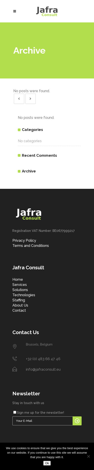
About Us (20, 305)
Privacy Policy (24, 240)
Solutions (20, 290)
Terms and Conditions (30, 246)
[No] (88, 456)
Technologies (23, 295)
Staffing (18, 300)
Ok (47, 463)
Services (19, 285)
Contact (19, 310)
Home (17, 279)
